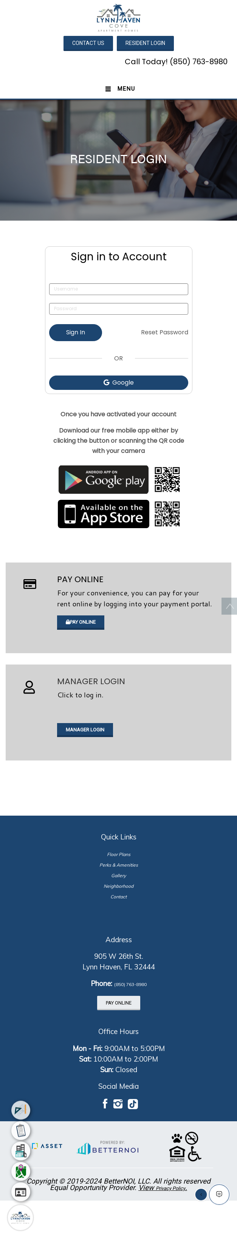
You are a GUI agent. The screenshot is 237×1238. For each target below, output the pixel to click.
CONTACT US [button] (88, 43)
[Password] (118, 309)
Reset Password (164, 332)
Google (119, 382)
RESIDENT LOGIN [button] (145, 43)
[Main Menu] (20, 1217)
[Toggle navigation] (118, 89)
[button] (118, 17)
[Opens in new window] (119, 479)
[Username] (118, 289)
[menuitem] (20, 1109)
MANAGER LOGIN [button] (85, 730)
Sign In (75, 332)
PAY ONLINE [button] (81, 622)
